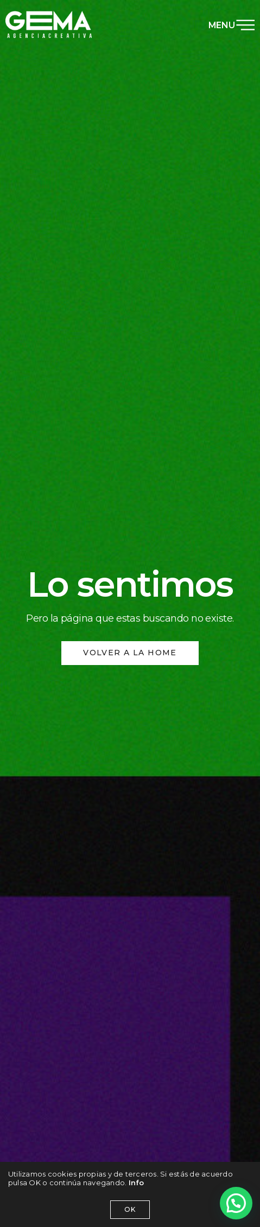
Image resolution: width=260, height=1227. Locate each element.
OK (130, 1209)
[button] (236, 1203)
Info (136, 1182)
